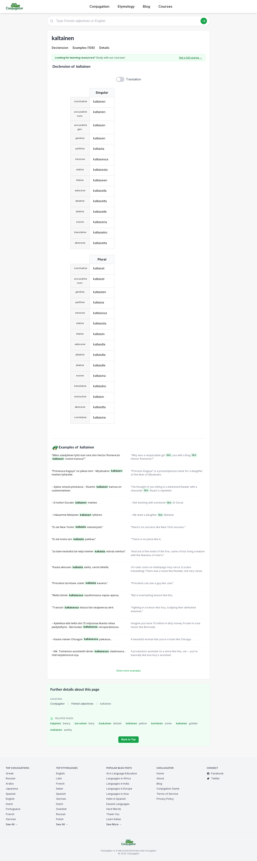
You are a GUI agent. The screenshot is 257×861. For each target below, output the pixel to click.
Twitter (213, 778)
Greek (10, 773)
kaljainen (60, 723)
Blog (146, 6)
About (160, 778)
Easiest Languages (118, 804)
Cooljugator (57, 703)
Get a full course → (190, 57)
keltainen (136, 723)
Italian (59, 788)
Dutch (9, 804)
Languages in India (117, 783)
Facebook (215, 773)
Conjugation (99, 6)
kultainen (187, 723)
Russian (10, 778)
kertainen (161, 723)
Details (104, 47)
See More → (114, 824)
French (10, 814)
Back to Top (128, 739)
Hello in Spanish (116, 798)
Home (160, 773)
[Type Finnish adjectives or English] (128, 21)
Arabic (10, 783)
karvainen (85, 723)
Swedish (61, 809)
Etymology (126, 6)
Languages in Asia (117, 793)
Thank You (112, 814)
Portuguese (13, 809)
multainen (61, 729)
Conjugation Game (168, 788)
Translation (133, 79)
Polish (60, 819)
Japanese (12, 788)
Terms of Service (167, 793)
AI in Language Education (121, 773)
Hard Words (113, 809)
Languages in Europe (119, 788)
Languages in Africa (118, 778)
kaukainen (110, 723)
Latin (59, 778)
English (10, 798)
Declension (60, 47)
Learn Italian (113, 819)
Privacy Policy (165, 798)
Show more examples (128, 670)
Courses (165, 6)
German (11, 819)
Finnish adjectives (82, 703)
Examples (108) (84, 47)
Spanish (11, 793)
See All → (12, 824)
